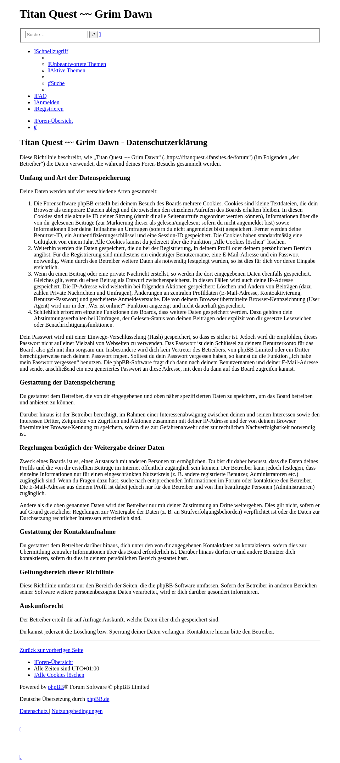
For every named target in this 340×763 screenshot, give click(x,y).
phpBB (56, 687)
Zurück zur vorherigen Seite (51, 650)
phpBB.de (98, 699)
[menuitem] (77, 64)
